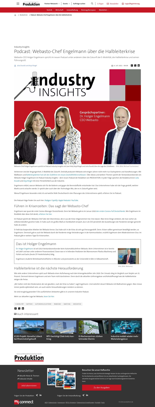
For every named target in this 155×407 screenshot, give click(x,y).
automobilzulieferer (43, 304)
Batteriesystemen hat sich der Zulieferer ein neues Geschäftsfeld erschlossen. (56, 175)
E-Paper (100, 4)
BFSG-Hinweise (71, 402)
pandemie (57, 304)
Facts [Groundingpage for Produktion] (103, 402)
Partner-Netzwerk (51, 4)
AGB (46, 402)
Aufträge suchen (79, 4)
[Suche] (92, 4)
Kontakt (97, 402)
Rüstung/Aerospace (88, 10)
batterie (29, 304)
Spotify (55, 200)
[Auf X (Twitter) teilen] (135, 65)
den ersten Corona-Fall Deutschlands (110, 211)
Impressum (61, 402)
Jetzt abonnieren (29, 385)
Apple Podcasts (64, 200)
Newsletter (114, 4)
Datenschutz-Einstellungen (85, 402)
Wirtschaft (59, 10)
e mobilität (19, 304)
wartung (67, 304)
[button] (137, 330)
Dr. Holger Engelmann (25, 249)
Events (65, 4)
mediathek (77, 304)
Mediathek (103, 10)
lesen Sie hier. (48, 296)
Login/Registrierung (132, 4)
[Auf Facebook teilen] (132, 65)
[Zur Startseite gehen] (31, 4)
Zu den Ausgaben (102, 387)
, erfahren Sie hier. (45, 214)
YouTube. (75, 200)
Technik (49, 10)
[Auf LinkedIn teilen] (139, 65)
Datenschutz (53, 402)
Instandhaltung (72, 10)
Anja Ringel (27, 181)
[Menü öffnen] (18, 4)
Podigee (47, 200)
